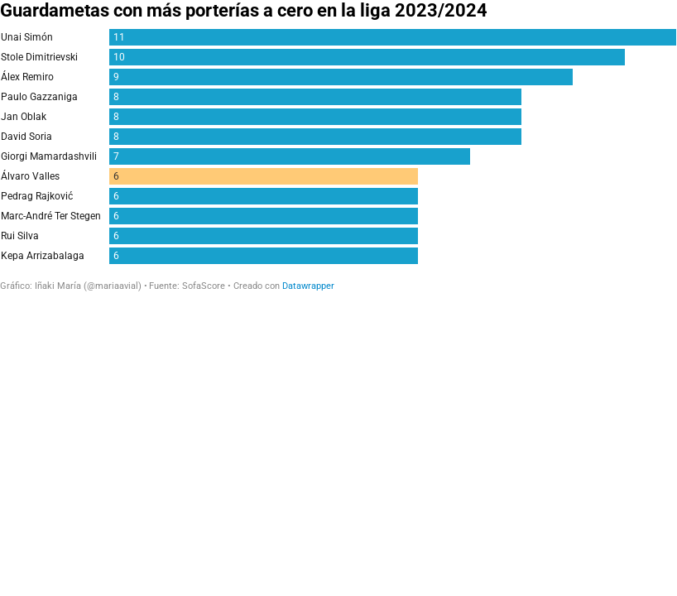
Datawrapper (308, 286)
